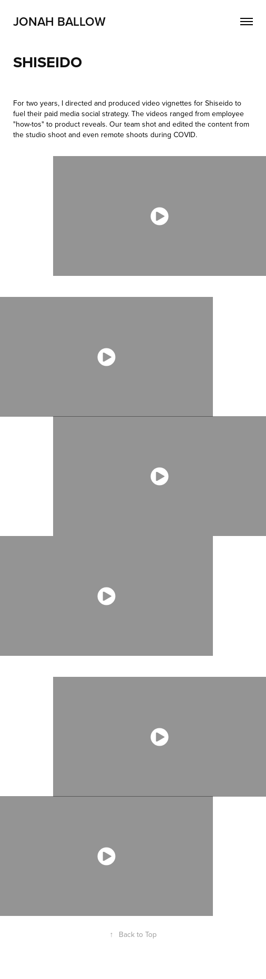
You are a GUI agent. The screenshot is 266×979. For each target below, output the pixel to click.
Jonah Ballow (59, 21)
